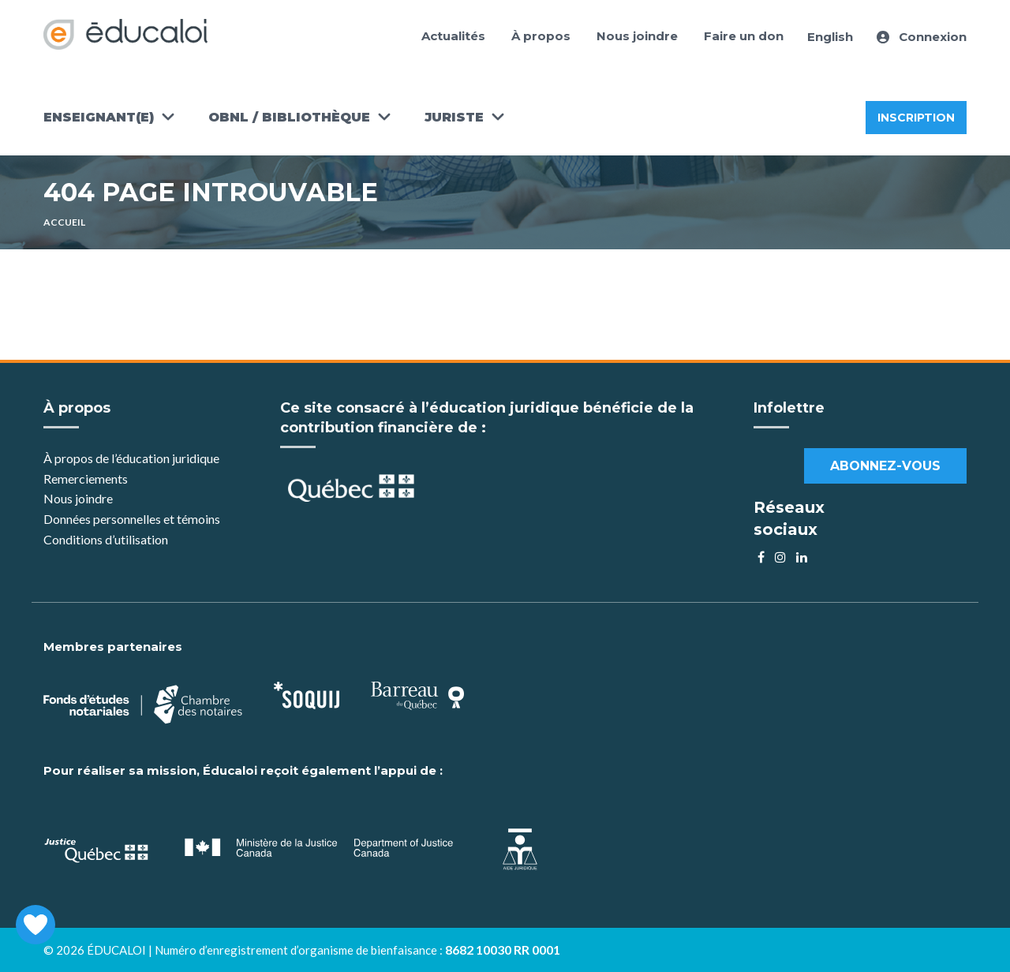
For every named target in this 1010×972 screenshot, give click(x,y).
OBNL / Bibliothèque (289, 117)
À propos (540, 35)
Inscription (916, 117)
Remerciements (85, 478)
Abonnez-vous (885, 465)
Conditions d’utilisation (105, 539)
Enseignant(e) (98, 117)
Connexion (922, 36)
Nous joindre (637, 35)
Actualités (453, 35)
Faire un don (744, 35)
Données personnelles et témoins (131, 518)
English (830, 36)
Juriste (454, 117)
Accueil (64, 222)
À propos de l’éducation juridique (131, 457)
